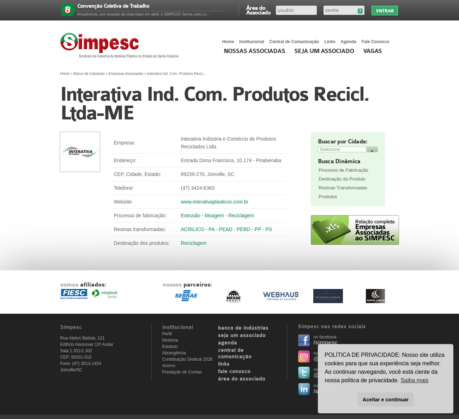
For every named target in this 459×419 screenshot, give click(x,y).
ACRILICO (192, 229)
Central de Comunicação (294, 41)
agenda (227, 343)
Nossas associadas (254, 51)
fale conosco (234, 371)
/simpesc (326, 342)
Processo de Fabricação (343, 170)
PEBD (243, 229)
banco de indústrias (243, 328)
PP (258, 229)
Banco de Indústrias (88, 74)
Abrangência (174, 352)
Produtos (328, 196)
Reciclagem (241, 215)
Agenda (348, 41)
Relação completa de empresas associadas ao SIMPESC (355, 230)
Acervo (168, 365)
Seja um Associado (324, 51)
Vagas (372, 51)
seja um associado (242, 335)
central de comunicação (235, 353)
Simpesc (121, 45)
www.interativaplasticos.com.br (214, 202)
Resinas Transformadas (343, 187)
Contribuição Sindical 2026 (187, 359)
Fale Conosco (375, 41)
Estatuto (170, 346)
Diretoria (170, 340)
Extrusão (190, 215)
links (224, 364)
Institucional (251, 41)
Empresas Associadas (126, 74)
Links (329, 41)
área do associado (241, 379)
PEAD (225, 229)
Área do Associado (258, 10)
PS (268, 229)
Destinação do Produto (342, 179)
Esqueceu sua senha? (360, 11)
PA (212, 229)
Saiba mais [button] (414, 380)
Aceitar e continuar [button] (386, 399)
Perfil (167, 333)
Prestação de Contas (182, 372)
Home (228, 41)
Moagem (214, 215)
